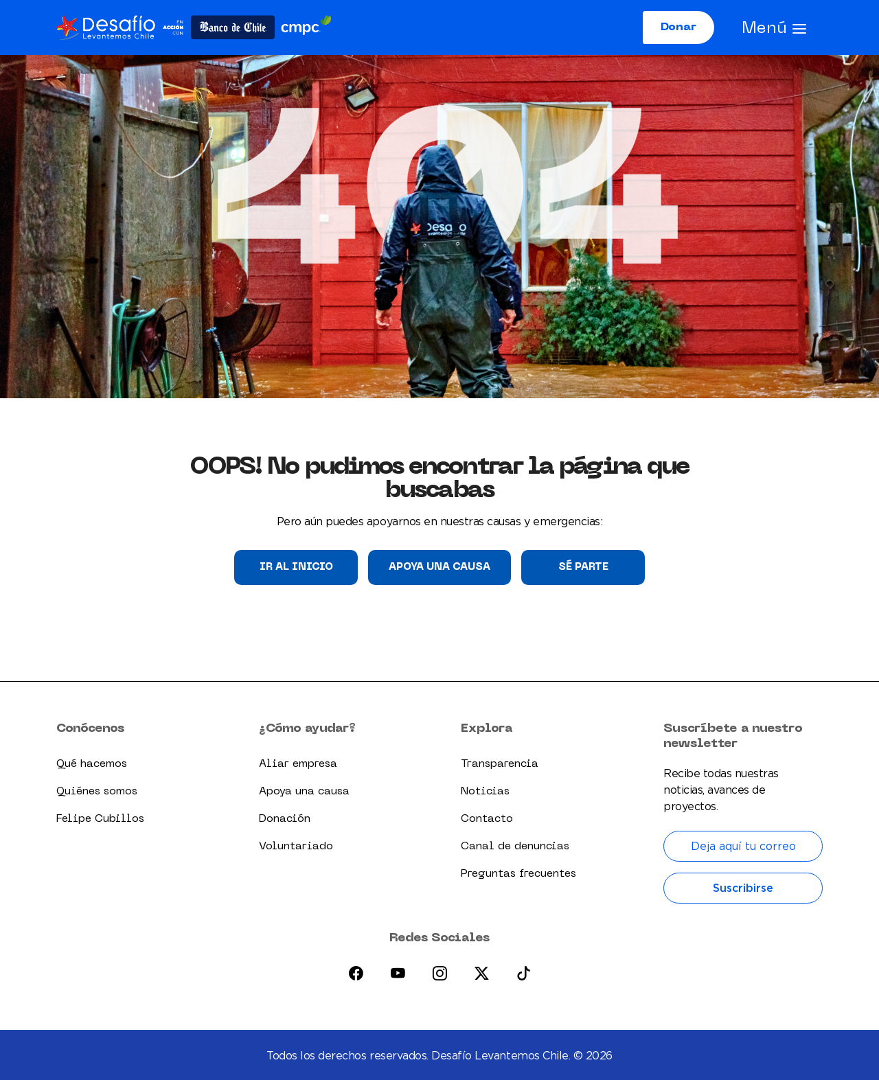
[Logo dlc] (193, 27)
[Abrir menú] (774, 27)
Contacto (487, 819)
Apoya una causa (439, 567)
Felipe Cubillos (100, 819)
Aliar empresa (298, 764)
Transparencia (499, 764)
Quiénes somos (96, 791)
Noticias (485, 791)
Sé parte (583, 567)
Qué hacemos (91, 764)
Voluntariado (296, 846)
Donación (284, 819)
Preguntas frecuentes (518, 874)
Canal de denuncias (515, 846)
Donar (678, 27)
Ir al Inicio (296, 567)
